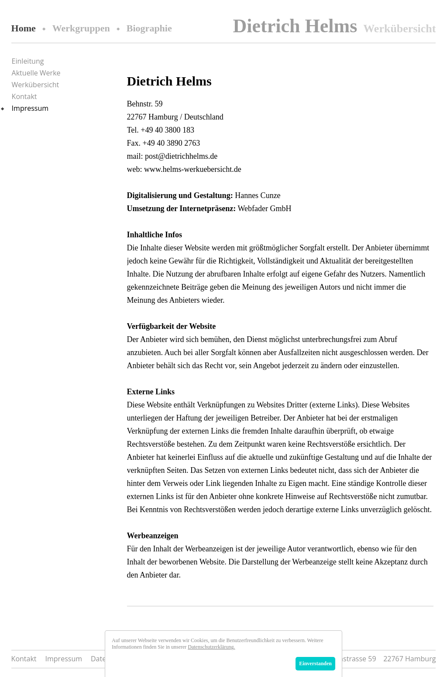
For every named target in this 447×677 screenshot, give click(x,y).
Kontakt (24, 96)
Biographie (149, 28)
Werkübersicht (35, 84)
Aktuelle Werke (36, 73)
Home (23, 28)
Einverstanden (315, 663)
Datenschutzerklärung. (211, 647)
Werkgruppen (81, 28)
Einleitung (28, 61)
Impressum (30, 108)
